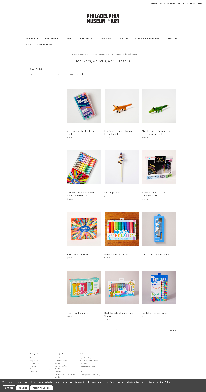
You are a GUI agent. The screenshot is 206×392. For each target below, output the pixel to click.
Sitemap (33, 372)
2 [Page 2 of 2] (119, 330)
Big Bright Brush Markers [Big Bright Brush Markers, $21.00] (117, 254)
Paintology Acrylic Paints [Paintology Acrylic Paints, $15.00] (154, 313)
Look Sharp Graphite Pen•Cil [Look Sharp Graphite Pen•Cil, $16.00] (156, 254)
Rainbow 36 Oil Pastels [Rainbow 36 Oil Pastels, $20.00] (78, 254)
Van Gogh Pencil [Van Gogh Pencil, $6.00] (112, 192)
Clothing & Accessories (148, 38)
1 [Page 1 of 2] (115, 330)
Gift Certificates (167, 3)
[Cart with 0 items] (199, 3)
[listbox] (84, 74)
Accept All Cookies (41, 387)
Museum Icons (53, 38)
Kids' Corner (108, 38)
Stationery (172, 38)
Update (59, 74)
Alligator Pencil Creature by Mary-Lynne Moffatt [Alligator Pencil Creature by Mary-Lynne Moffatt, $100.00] (156, 132)
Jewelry (125, 38)
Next (173, 330)
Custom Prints (44, 44)
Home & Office (87, 38)
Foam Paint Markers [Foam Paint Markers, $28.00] (77, 313)
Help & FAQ (34, 360)
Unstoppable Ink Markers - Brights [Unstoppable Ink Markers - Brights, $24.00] (81, 132)
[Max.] (47, 74)
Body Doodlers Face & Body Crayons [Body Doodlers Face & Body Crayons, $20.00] (118, 314)
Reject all (23, 387)
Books (70, 38)
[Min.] (35, 74)
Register (191, 3)
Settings (9, 387)
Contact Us (34, 363)
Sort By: (71, 74)
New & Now (33, 38)
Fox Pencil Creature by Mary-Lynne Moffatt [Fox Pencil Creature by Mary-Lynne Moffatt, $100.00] (119, 132)
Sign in (181, 3)
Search (153, 3)
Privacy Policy (164, 382)
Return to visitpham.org (40, 369)
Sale (29, 44)
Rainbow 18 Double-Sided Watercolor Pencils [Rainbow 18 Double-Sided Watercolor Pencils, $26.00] (80, 194)
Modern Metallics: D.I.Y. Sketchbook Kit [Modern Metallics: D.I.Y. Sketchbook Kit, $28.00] (153, 194)
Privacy (33, 366)
